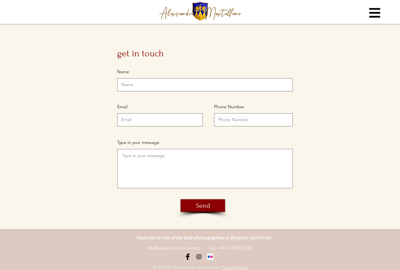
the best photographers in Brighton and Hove (222, 238)
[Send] (203, 205)
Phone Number (229, 106)
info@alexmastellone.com (173, 248)
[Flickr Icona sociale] (210, 256)
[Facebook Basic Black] (187, 256)
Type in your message (138, 142)
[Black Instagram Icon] (199, 256)
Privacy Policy (235, 267)
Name (123, 71)
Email (122, 106)
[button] (374, 13)
